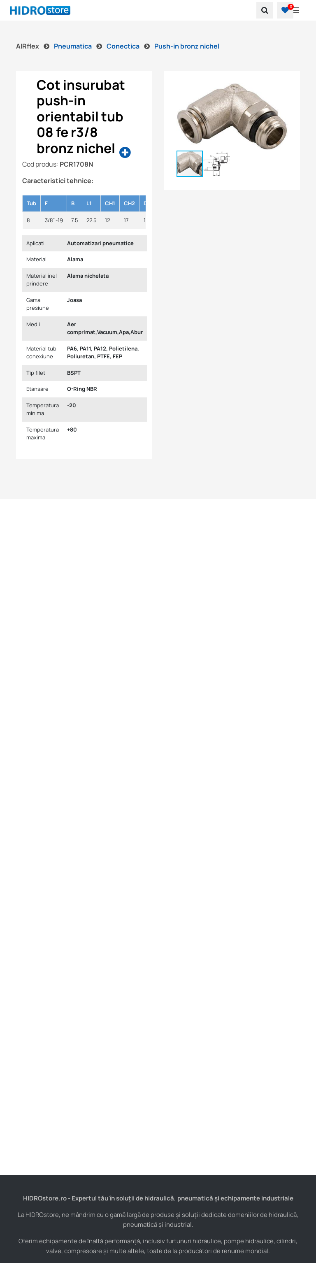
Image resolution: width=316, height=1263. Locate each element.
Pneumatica (73, 46)
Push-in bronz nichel (186, 46)
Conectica (124, 46)
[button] (285, 10)
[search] (264, 10)
